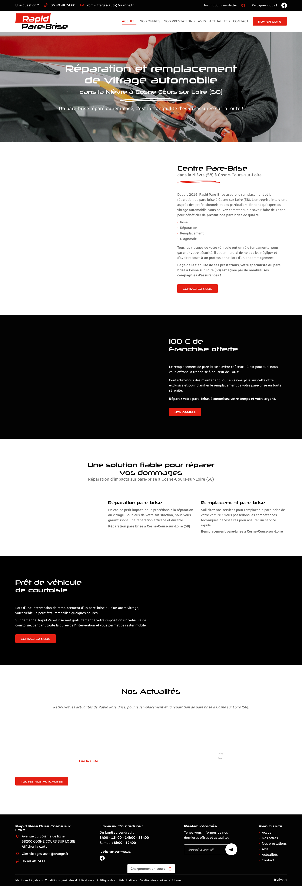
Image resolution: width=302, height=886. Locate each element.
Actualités (219, 21)
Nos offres (150, 21)
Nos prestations (179, 21)
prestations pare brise (206, 215)
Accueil (129, 21)
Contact (240, 21)
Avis (202, 21)
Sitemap (177, 880)
